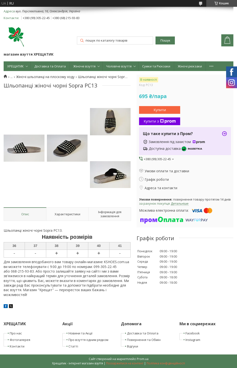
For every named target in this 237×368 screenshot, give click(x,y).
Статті (73, 346)
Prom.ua (142, 359)
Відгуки (132, 346)
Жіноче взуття (84, 66)
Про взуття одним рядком (88, 340)
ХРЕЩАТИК (15, 66)
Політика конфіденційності (166, 363)
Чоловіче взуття (119, 66)
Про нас (16, 333)
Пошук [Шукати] (165, 40)
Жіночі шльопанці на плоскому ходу (45, 77)
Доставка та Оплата (50, 66)
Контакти (17, 346)
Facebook (192, 333)
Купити (160, 109)
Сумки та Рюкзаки (156, 66)
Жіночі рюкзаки (190, 66)
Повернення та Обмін (144, 340)
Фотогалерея (20, 340)
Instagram (192, 340)
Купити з (160, 121)
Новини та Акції (80, 333)
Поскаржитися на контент (124, 363)
